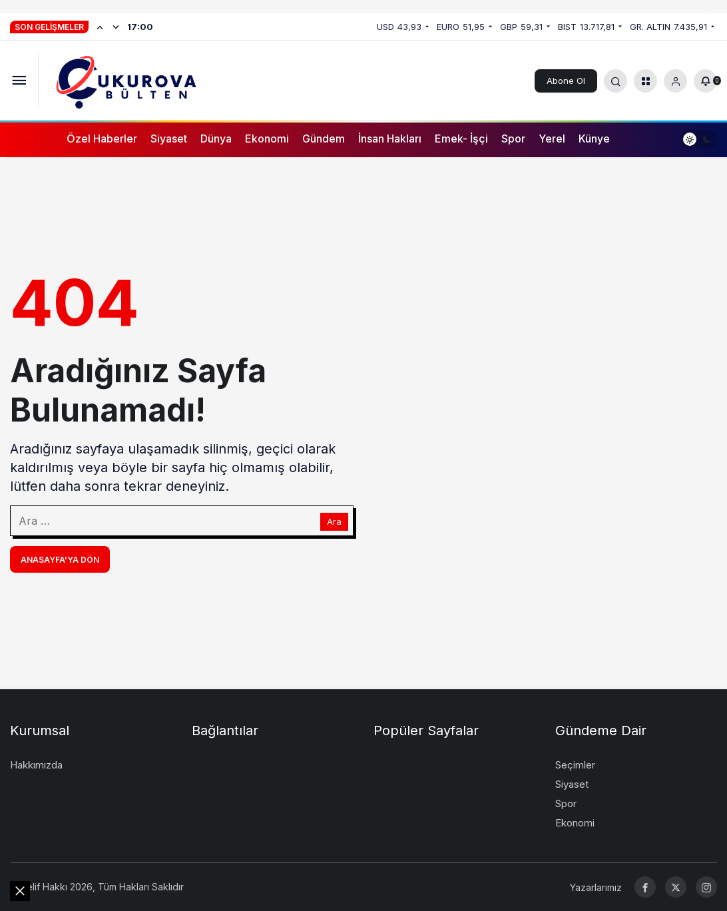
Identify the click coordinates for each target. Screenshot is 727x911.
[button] (645, 81)
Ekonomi (267, 138)
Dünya (216, 138)
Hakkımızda (36, 765)
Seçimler (575, 765)
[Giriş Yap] (675, 81)
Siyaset (168, 138)
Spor (513, 138)
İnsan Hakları (389, 138)
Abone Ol (566, 80)
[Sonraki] (116, 26)
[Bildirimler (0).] (705, 81)
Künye (594, 138)
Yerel (552, 138)
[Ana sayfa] (28, 139)
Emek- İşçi (461, 138)
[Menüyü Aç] (19, 81)
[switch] (698, 139)
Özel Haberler (102, 138)
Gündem (323, 138)
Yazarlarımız (596, 887)
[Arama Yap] (615, 81)
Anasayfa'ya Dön (60, 560)
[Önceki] (100, 26)
